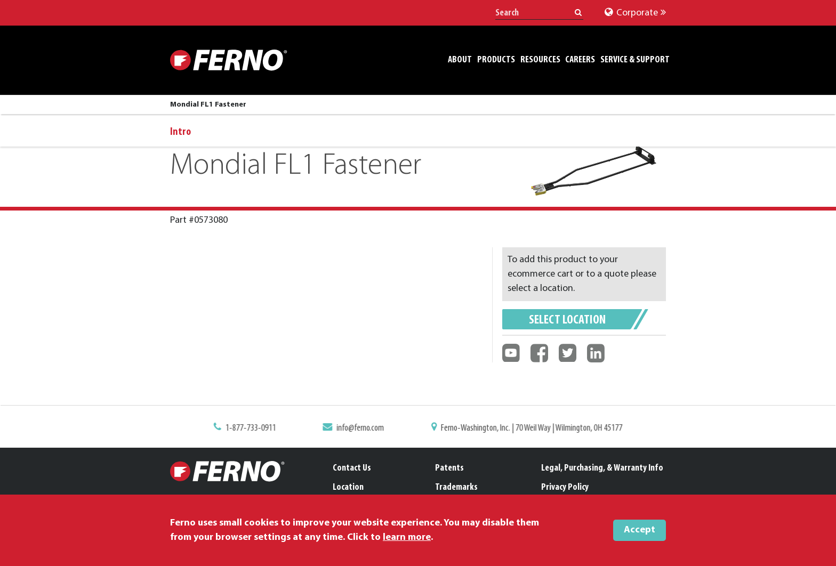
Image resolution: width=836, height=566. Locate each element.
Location (348, 487)
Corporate (635, 13)
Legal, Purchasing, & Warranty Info (602, 468)
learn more (407, 537)
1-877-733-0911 (256, 428)
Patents (449, 468)
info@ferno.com (362, 428)
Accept (639, 530)
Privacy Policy (565, 487)
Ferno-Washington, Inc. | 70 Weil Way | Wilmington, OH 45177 (528, 428)
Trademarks (456, 487)
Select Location (567, 320)
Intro (180, 132)
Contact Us (352, 468)
